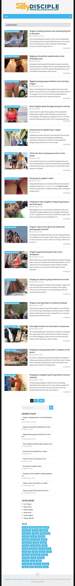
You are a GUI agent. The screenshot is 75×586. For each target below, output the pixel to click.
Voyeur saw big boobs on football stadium (48, 303)
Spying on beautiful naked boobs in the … (37, 427)
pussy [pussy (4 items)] (25, 549)
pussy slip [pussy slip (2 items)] (33, 549)
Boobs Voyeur (28, 510)
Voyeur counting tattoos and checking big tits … (37, 418)
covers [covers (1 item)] (35, 530)
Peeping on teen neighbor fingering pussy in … (37, 475)
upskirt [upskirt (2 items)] (45, 564)
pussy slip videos (49, 186)
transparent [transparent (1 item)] (27, 564)
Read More (67, 48)
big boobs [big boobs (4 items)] (38, 527)
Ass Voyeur (27, 504)
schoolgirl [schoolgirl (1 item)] (26, 552)
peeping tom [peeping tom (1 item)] (35, 546)
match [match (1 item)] (44, 540)
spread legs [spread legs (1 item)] (35, 555)
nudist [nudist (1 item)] (35, 543)
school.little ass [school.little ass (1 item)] (44, 549)
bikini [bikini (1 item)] (46, 527)
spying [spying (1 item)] (44, 555)
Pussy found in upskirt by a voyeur (45, 129)
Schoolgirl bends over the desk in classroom (49, 326)
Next (41, 401)
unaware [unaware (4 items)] (37, 564)
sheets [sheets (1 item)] (35, 552)
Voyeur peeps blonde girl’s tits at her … (36, 490)
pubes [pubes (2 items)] (44, 546)
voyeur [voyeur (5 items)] (25, 567)
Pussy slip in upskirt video (41, 178)
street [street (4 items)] (33, 558)
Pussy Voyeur (28, 515)
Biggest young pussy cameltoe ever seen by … (36, 435)
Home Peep (27, 512)
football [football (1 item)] (35, 533)
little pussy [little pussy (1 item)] (35, 540)
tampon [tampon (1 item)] (25, 561)
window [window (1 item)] (38, 567)
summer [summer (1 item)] (41, 558)
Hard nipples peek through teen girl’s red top (49, 106)
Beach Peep (27, 507)
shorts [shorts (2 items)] (42, 552)
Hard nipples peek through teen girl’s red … (38, 444)
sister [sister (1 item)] (49, 552)
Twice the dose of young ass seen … (35, 459)
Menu (6, 16)
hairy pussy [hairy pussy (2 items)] (45, 533)
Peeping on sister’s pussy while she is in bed (49, 279)
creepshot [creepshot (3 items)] (43, 530)
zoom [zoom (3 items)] (46, 567)
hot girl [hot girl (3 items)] (33, 536)
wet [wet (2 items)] (31, 567)
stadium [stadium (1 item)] (26, 558)
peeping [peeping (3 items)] (25, 546)
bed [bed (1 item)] (31, 527)
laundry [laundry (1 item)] (41, 536)
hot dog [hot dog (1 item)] (25, 536)
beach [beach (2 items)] (25, 527)
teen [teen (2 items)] (32, 561)
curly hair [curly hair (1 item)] (26, 533)
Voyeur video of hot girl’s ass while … (36, 483)
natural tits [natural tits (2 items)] (27, 543)
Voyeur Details (29, 518)
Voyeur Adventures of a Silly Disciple (20, 579)
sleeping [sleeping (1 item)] (26, 555)
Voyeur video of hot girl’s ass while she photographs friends (47, 228)
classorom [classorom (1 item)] (26, 530)
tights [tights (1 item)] (39, 561)
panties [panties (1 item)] (43, 543)
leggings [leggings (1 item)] (26, 540)
